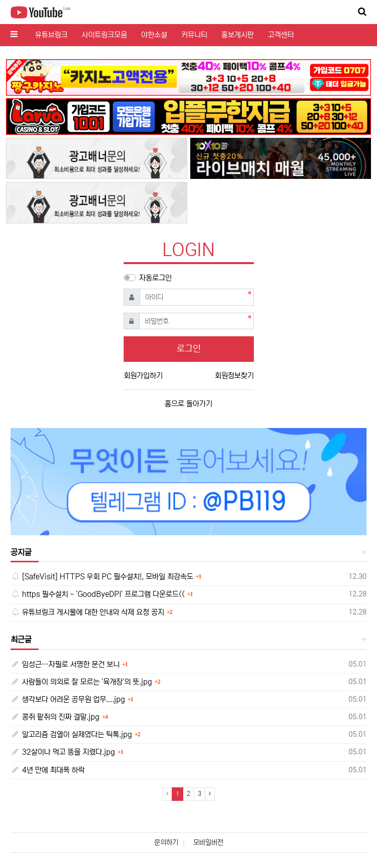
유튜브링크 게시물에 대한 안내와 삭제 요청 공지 (87, 612)
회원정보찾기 (234, 375)
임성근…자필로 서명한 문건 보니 (65, 664)
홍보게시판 (237, 35)
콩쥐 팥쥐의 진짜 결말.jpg (55, 717)
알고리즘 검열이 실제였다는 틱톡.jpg (71, 734)
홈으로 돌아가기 (188, 403)
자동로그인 (155, 278)
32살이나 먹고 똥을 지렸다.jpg (63, 752)
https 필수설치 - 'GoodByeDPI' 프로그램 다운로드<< (98, 594)
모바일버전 (208, 842)
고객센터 (281, 35)
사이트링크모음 (104, 35)
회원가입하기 (143, 375)
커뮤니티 (194, 35)
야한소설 (154, 35)
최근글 (21, 639)
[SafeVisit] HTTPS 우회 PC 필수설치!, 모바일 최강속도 (102, 576)
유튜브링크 (51, 35)
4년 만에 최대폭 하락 (48, 770)
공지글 (21, 552)
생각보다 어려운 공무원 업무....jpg (68, 699)
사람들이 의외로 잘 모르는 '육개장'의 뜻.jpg (81, 682)
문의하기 (166, 842)
